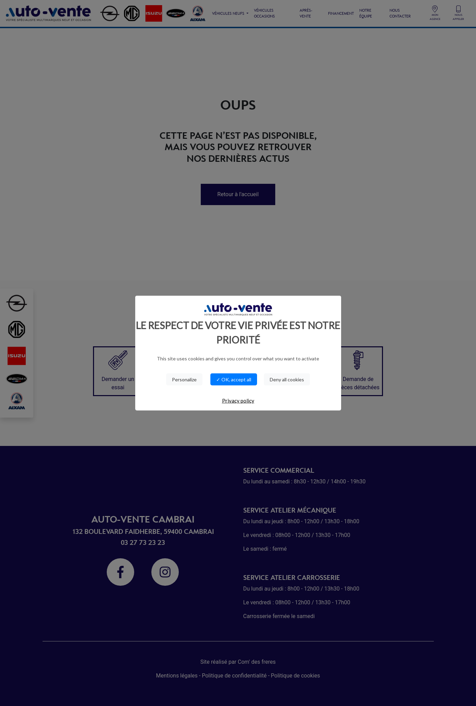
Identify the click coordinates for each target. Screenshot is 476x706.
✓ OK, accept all (233, 379)
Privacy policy (238, 400)
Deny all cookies (287, 379)
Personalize (184, 379)
